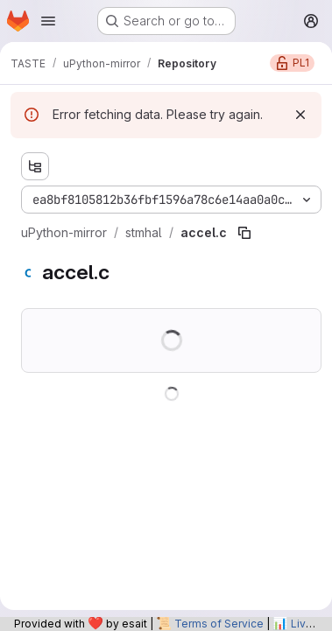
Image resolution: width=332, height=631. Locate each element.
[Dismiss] (300, 114)
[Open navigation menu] (48, 21)
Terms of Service (219, 623)
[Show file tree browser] (35, 166)
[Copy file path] (244, 233)
